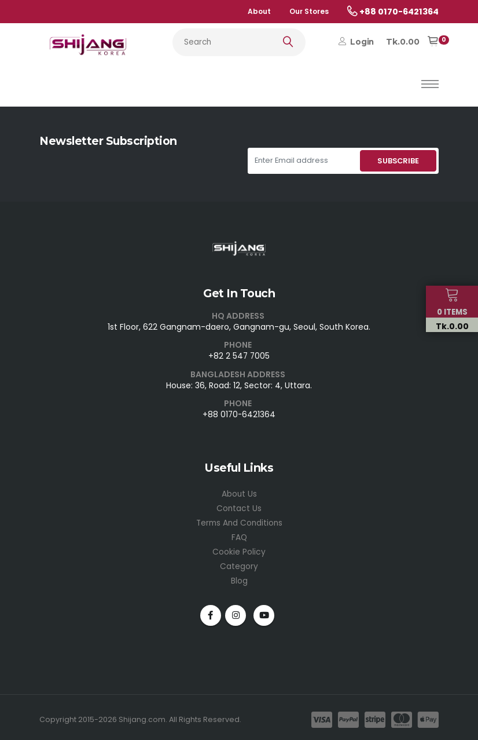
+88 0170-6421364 (239, 414)
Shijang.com (142, 714)
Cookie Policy (239, 548)
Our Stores (309, 11)
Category (239, 562)
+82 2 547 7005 (239, 356)
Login (356, 41)
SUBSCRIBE (397, 161)
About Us (239, 492)
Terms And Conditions (239, 520)
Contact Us (239, 506)
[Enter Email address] (303, 161)
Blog (239, 576)
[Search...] (239, 42)
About (259, 11)
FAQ (239, 534)
